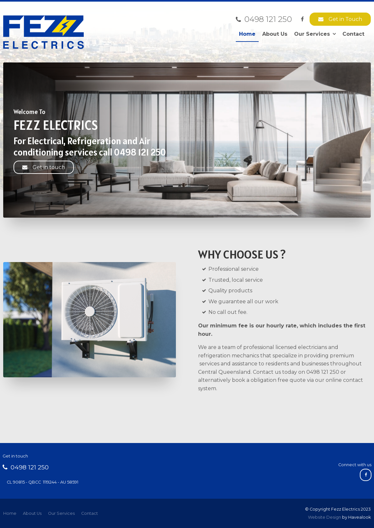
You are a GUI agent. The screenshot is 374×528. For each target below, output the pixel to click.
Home (247, 34)
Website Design (324, 517)
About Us (274, 34)
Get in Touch (345, 19)
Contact (353, 34)
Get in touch (49, 167)
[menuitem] (10, 513)
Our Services (312, 34)
